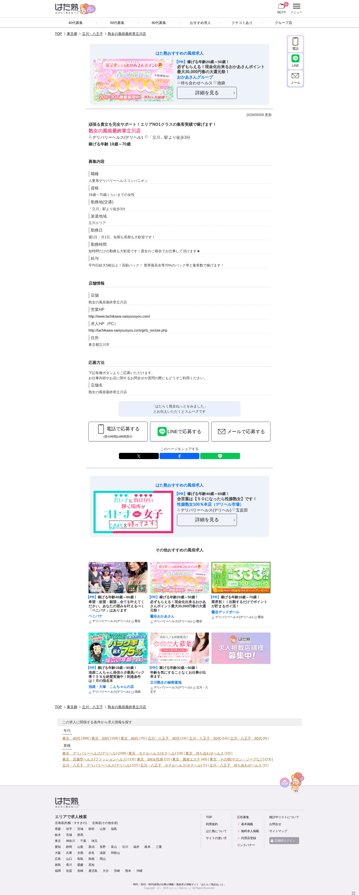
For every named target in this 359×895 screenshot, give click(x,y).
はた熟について (216, 831)
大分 (106, 871)
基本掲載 (247, 824)
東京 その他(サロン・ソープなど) (237, 759)
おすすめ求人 (200, 23)
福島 (114, 829)
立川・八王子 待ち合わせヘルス (235, 765)
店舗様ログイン (284, 840)
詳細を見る (207, 92)
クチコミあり (242, 23)
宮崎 (117, 871)
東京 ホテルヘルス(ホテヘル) (152, 753)
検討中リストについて (284, 817)
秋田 (91, 829)
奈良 (91, 853)
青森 (58, 829)
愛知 (58, 847)
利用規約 (212, 824)
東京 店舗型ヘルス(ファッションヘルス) (94, 759)
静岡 (69, 847)
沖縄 (139, 871)
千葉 (83, 841)
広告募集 (243, 817)
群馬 (80, 835)
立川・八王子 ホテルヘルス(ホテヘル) (171, 765)
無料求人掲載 (250, 831)
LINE (220, 456)
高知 (91, 865)
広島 (58, 859)
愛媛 (80, 865)
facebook (179, 456)
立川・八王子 (92, 34)
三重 (159, 847)
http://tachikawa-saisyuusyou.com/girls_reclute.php (128, 330)
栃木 (58, 835)
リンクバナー (246, 845)
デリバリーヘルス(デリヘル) (117, 137)
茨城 (69, 835)
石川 (125, 847)
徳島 (58, 865)
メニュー (295, 9)
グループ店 (283, 23)
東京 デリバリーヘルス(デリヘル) (89, 753)
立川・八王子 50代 (205, 738)
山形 (103, 829)
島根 (91, 859)
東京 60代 (130, 738)
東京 (58, 841)
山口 (69, 859)
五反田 (242, 510)
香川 (69, 865)
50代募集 (117, 23)
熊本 (128, 871)
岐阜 (148, 847)
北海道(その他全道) (105, 823)
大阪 (58, 853)
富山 (114, 847)
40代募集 (76, 23)
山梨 (80, 847)
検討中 (283, 8)
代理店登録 (248, 838)
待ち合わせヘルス (197, 83)
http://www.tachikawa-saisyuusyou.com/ (119, 316)
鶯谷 (138, 621)
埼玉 (94, 841)
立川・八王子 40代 (164, 738)
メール (295, 83)
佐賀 (69, 871)
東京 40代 (71, 738)
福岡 (58, 871)
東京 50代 (100, 738)
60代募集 (159, 23)
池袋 (221, 83)
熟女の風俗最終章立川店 (127, 34)
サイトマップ (278, 831)
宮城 (80, 829)
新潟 (91, 847)
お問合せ (275, 824)
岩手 (69, 829)
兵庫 (69, 853)
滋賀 (103, 853)
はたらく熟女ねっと (180, 888)
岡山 (103, 859)
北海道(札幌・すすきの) (71, 823)
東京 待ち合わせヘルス (204, 753)
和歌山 (115, 853)
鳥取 (80, 859)
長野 (103, 847)
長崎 (80, 871)
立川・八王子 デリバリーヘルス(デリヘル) (96, 765)
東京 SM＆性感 (150, 759)
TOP (58, 34)
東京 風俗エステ (186, 759)
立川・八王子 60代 (246, 738)
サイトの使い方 (216, 838)
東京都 (72, 34)
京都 (80, 853)
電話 (295, 48)
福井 (136, 847)
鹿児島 (93, 871)
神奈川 (70, 841)
